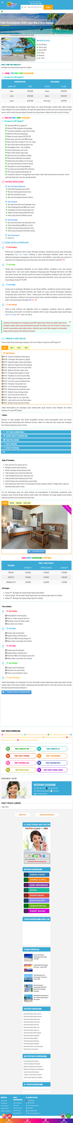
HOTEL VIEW (27, 503)
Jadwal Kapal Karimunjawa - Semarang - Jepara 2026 (41, 966)
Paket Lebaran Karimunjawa (31, 1049)
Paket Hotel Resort (17, 1108)
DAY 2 (11, 348)
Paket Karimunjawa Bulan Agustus (32, 1033)
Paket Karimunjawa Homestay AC (60, 734)
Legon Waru (6, 35)
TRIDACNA (19, 503)
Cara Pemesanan (5, 1106)
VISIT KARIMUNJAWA (31, 1110)
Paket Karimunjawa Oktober (31, 1038)
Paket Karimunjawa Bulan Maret (32, 1019)
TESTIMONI (29, 1108)
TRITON (12, 503)
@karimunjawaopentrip (32, 1105)
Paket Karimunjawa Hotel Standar (11, 737)
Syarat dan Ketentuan (6, 1111)
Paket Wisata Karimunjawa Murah (13, 734)
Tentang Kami (4, 1100)
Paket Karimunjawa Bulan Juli (31, 1030)
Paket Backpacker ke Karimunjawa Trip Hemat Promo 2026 (40, 977)
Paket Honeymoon (17, 1103)
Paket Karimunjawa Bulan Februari (33, 1016)
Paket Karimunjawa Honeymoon (28, 740)
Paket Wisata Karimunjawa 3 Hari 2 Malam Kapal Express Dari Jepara (41, 997)
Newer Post (22, 815)
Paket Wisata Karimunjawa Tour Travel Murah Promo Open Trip (25, 1118)
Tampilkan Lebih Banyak (47, 815)
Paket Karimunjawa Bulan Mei (31, 1024)
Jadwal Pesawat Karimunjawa (31, 1072)
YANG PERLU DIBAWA (10, 440)
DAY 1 (4, 348)
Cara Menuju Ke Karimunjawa (31, 1061)
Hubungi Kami (4, 1103)
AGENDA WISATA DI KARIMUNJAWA (15, 436)
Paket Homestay (17, 1110)
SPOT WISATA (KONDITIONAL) (13, 432)
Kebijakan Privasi (5, 1108)
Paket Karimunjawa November (31, 1041)
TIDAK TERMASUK (9, 444)
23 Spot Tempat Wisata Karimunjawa (33, 1077)
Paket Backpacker (17, 1113)
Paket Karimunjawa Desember (31, 1043)
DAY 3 (19, 348)
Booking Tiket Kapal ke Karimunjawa (33, 1066)
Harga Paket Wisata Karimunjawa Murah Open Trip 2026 (40, 957)
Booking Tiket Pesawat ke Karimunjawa (34, 1069)
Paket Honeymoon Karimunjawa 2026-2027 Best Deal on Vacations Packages (40, 988)
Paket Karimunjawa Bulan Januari (32, 1014)
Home (1, 35)
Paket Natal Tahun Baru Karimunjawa (33, 1046)
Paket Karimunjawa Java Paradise (55, 737)
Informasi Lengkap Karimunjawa (32, 1064)
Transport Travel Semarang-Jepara (33, 1074)
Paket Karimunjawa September (31, 1035)
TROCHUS (5, 503)
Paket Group (16, 1105)
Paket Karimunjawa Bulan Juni (31, 1027)
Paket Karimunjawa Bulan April (32, 1022)
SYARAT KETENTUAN (10, 448)
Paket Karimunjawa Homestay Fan (36, 734)
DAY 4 (26, 348)
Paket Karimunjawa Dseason (33, 737)
